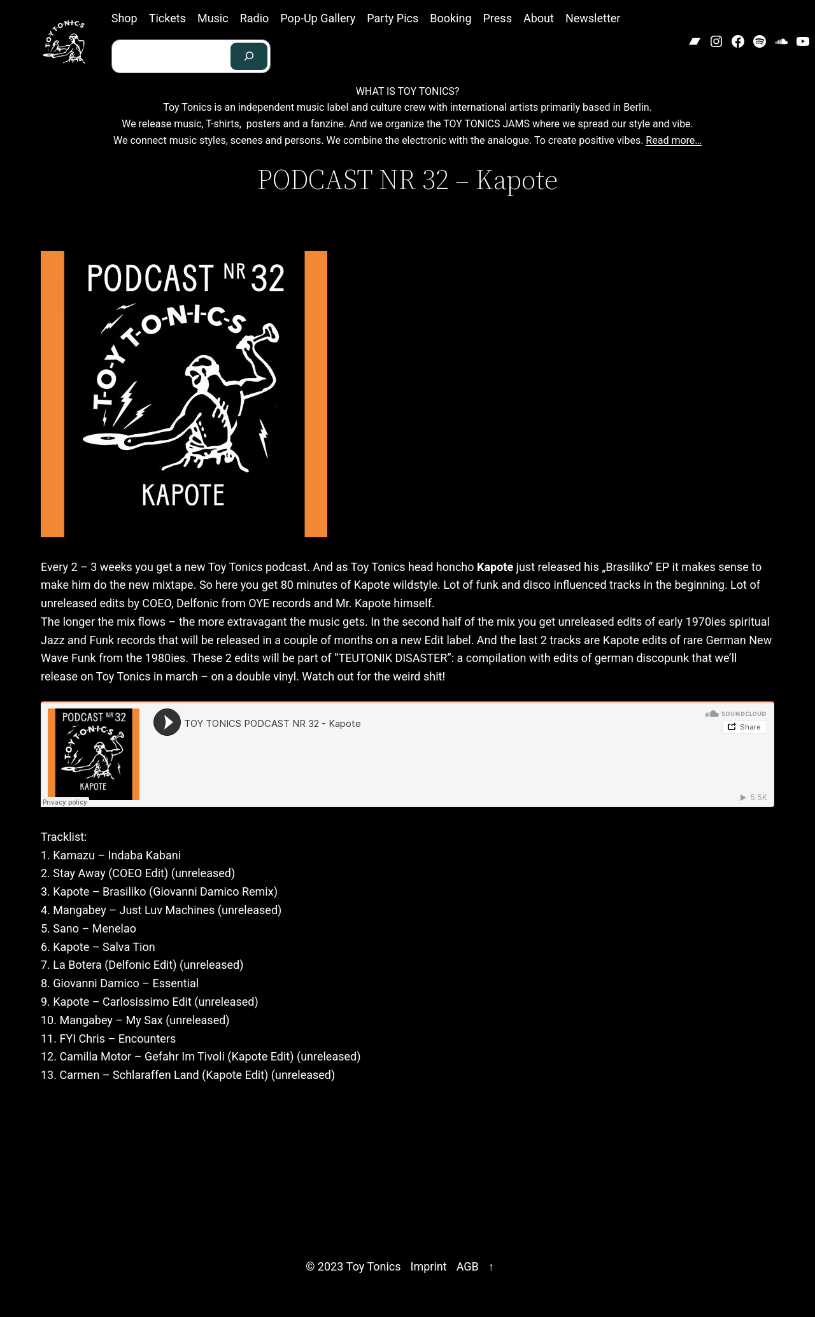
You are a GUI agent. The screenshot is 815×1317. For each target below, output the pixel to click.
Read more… (674, 140)
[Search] (248, 56)
